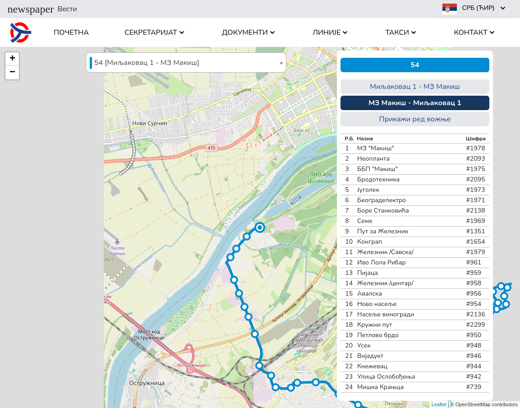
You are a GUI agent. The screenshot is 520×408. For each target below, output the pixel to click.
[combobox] (186, 62)
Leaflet (439, 404)
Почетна (71, 32)
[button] (259, 227)
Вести (42, 9)
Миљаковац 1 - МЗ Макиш (415, 87)
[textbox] (186, 63)
